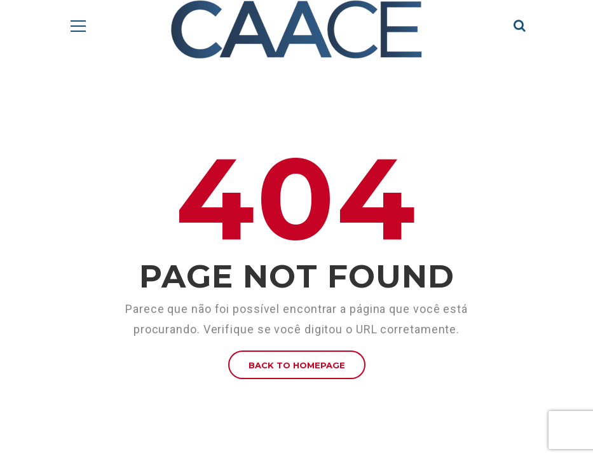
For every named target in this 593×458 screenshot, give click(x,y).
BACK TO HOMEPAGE (297, 365)
